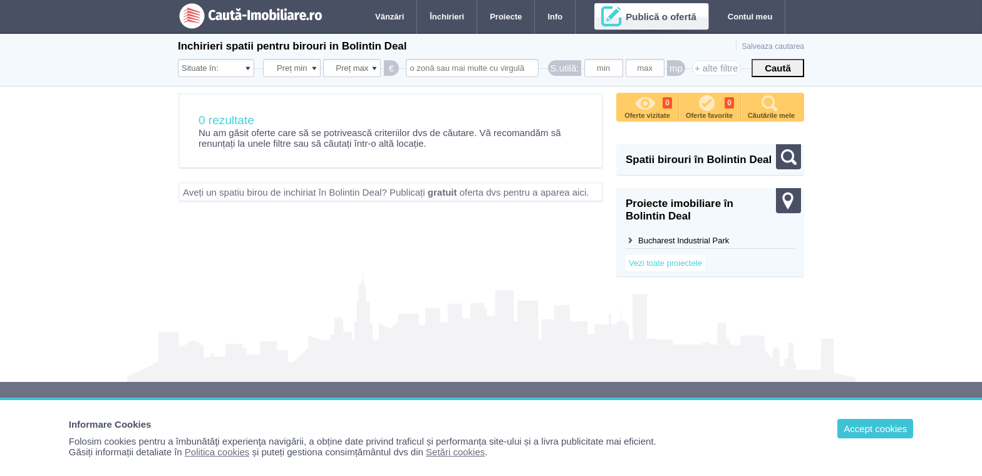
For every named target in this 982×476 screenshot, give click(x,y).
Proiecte (506, 16)
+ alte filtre (716, 68)
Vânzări (389, 16)
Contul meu (750, 16)
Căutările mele (771, 106)
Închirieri (447, 16)
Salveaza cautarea (773, 46)
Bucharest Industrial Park (683, 240)
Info (554, 16)
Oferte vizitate (648, 106)
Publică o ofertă (661, 16)
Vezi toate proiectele (665, 263)
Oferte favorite (710, 106)
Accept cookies (875, 428)
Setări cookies (455, 452)
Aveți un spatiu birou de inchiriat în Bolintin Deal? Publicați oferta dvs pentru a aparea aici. (386, 192)
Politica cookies (217, 452)
